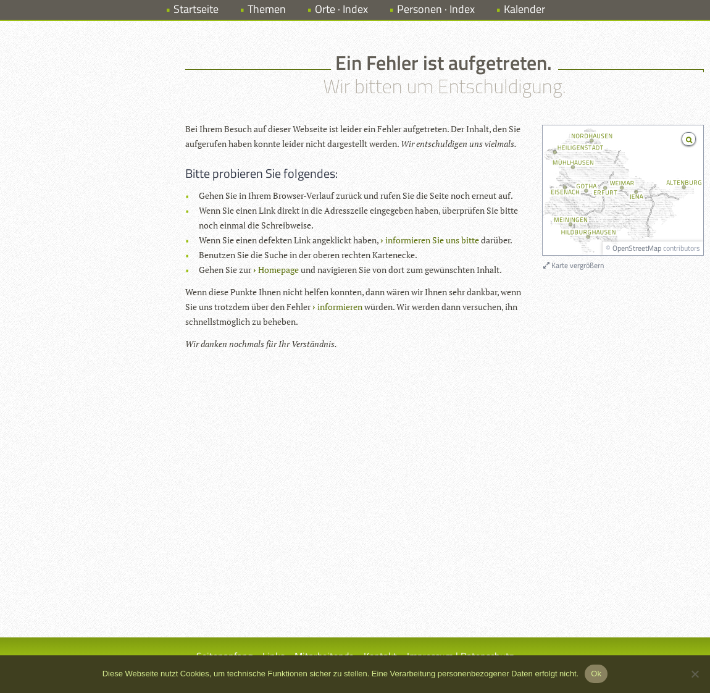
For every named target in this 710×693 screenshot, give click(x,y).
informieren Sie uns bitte (432, 240)
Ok (596, 673)
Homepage (278, 269)
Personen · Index (436, 9)
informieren (339, 307)
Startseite (196, 9)
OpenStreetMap (636, 248)
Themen (267, 9)
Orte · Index (341, 9)
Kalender (524, 9)
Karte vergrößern (573, 265)
